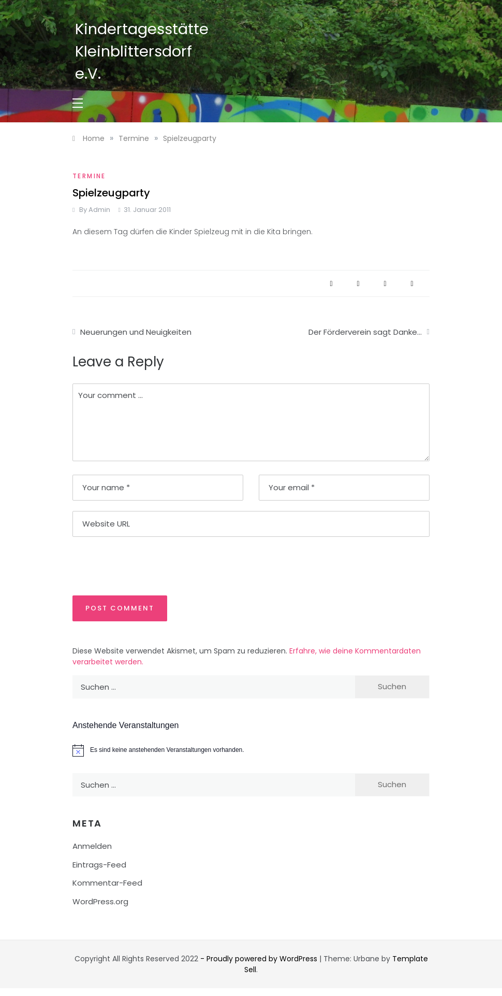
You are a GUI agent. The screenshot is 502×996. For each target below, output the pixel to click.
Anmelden (92, 846)
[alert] (251, 750)
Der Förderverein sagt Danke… (365, 331)
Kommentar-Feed (107, 882)
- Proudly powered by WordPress (259, 959)
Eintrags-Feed (99, 864)
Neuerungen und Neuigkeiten (135, 331)
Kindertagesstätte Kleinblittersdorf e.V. (142, 51)
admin (99, 210)
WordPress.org (100, 901)
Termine (89, 176)
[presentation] (143, 565)
